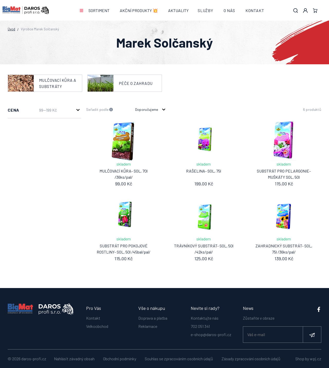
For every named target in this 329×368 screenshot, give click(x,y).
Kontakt (254, 10)
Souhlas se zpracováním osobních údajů (179, 358)
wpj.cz (315, 358)
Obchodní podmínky (119, 358)
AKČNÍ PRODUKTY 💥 (139, 10)
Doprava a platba (152, 317)
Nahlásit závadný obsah (74, 358)
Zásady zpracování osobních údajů (251, 358)
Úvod (11, 29)
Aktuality (178, 10)
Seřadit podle (99, 109)
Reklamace (147, 325)
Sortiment (98, 10)
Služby (205, 10)
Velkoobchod (97, 325)
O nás (229, 10)
